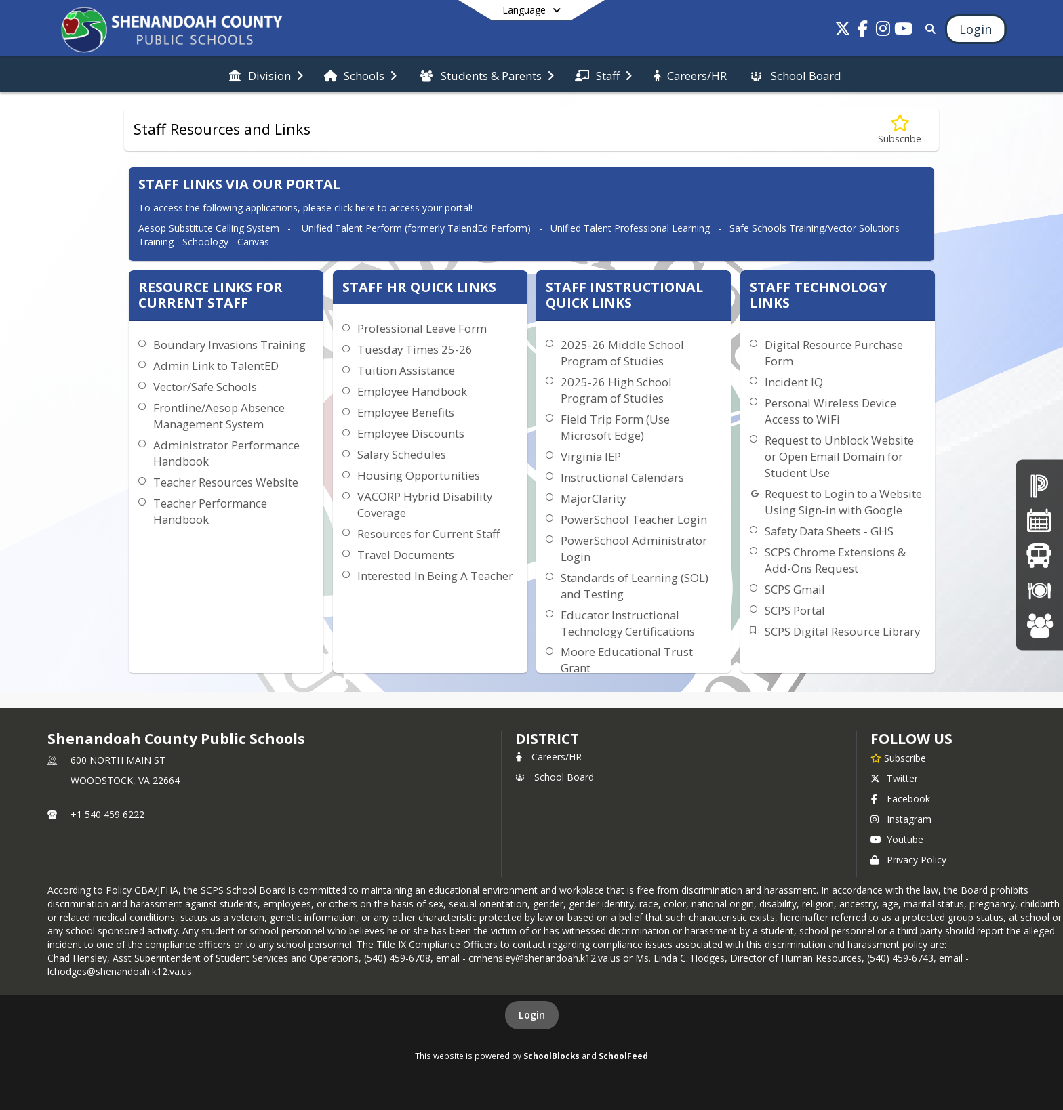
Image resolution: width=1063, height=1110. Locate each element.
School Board (554, 776)
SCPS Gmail (795, 589)
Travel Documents (405, 554)
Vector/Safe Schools (205, 386)
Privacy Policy (908, 859)
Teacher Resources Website (225, 482)
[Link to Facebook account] (863, 30)
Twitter (894, 778)
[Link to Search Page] (928, 28)
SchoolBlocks (551, 1055)
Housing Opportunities (418, 475)
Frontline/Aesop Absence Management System (219, 416)
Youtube (896, 839)
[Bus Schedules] (1039, 554)
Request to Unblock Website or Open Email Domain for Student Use (839, 456)
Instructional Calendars (622, 477)
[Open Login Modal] (975, 29)
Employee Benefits (405, 412)
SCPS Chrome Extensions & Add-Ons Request (835, 560)
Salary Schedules (401, 454)
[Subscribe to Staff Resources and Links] (899, 129)
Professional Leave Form (422, 328)
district (547, 738)
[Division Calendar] (1039, 520)
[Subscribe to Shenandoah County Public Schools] (898, 757)
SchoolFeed (623, 1055)
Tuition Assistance (406, 370)
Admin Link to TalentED (216, 365)
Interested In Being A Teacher (435, 575)
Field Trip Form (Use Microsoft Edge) (615, 427)
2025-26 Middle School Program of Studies (622, 353)
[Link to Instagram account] (883, 30)
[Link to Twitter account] (843, 30)
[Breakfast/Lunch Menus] (1039, 590)
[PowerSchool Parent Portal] (1039, 484)
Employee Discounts (410, 433)
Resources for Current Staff (428, 533)
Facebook (900, 798)
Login (532, 1014)
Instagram (900, 819)
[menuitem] (265, 74)
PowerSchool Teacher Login (634, 519)
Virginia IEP (591, 456)
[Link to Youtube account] (904, 30)
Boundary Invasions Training (229, 344)
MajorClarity (593, 498)
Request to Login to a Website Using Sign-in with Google (843, 502)
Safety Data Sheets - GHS (829, 531)
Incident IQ (794, 382)
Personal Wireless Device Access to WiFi (830, 411)
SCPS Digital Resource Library (842, 631)
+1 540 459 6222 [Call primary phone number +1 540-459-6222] (107, 814)
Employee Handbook (412, 391)
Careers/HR (548, 756)
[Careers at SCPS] (1039, 624)
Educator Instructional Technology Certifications (628, 623)
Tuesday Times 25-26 (415, 349)
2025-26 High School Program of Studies (616, 390)
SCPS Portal (795, 610)
